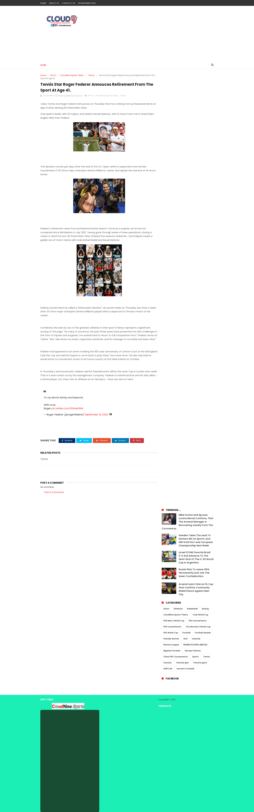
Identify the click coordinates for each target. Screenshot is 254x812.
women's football (185, 243)
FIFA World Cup (170, 207)
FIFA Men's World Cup (173, 195)
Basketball (192, 183)
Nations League (171, 219)
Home (43, 3)
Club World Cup (200, 189)
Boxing (205, 183)
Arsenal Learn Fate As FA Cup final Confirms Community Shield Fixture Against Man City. (196, 164)
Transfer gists (200, 237)
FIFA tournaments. (172, 201)
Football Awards (203, 207)
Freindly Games (171, 213)
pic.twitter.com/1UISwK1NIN (67, 412)
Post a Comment (54, 496)
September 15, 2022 (96, 418)
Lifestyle (196, 213)
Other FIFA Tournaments (175, 231)
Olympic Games (193, 225)
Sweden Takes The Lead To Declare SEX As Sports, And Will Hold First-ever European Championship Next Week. (196, 115)
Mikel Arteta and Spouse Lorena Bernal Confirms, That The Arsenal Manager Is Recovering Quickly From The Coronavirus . (187, 96)
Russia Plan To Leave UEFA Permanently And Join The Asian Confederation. (194, 148)
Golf (185, 213)
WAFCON (167, 243)
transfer (167, 237)
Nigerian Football (171, 225)
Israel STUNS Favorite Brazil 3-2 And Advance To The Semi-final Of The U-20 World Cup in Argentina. (196, 132)
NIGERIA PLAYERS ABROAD (195, 219)
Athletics (178, 183)
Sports (195, 231)
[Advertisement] (155, 33)
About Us (54, 3)
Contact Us (68, 3)
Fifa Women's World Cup (198, 201)
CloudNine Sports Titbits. (72, 75)
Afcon (53, 75)
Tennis (91, 75)
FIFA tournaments (198, 195)
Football (186, 207)
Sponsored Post (87, 3)
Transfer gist (182, 237)
